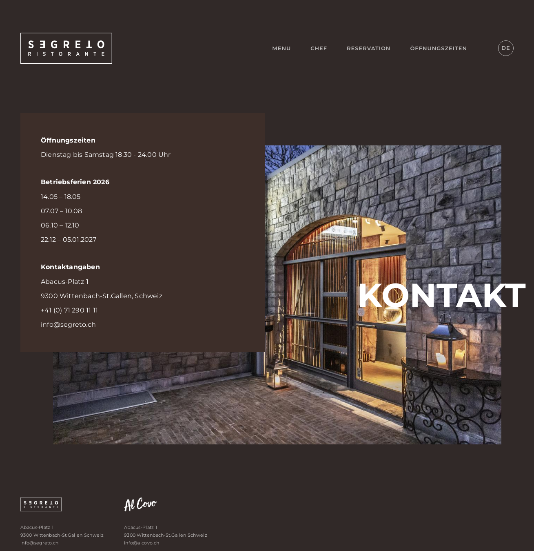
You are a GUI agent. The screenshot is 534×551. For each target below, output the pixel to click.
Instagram (484, 48)
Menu (281, 48)
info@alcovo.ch (141, 543)
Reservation (368, 48)
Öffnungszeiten (438, 48)
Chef (318, 48)
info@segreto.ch (68, 324)
